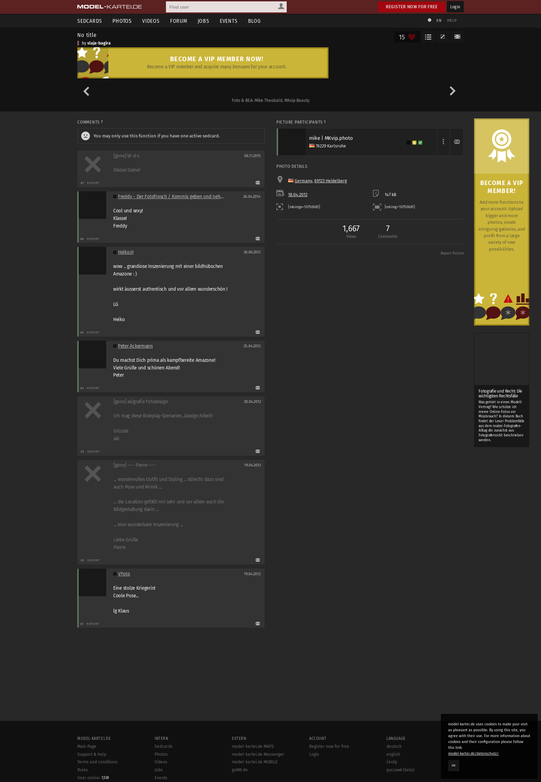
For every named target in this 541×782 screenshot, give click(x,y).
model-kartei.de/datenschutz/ (473, 753)
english (393, 771)
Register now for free (412, 6)
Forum (178, 21)
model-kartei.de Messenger (258, 771)
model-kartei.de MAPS (253, 763)
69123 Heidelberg (330, 180)
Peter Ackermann (135, 346)
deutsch (394, 763)
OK (454, 765)
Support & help (91, 771)
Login (455, 6)
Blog (254, 21)
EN (438, 20)
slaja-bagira (99, 43)
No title (87, 34)
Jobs (203, 21)
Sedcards (89, 21)
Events (229, 21)
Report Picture (452, 253)
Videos (151, 21)
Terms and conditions (97, 778)
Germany (303, 180)
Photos (122, 21)
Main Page (86, 763)
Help (452, 20)
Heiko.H (126, 252)
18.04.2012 (297, 194)
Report (93, 183)
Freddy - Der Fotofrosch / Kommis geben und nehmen (173, 197)
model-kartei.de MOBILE (255, 778)
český (391, 778)
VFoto (124, 574)
